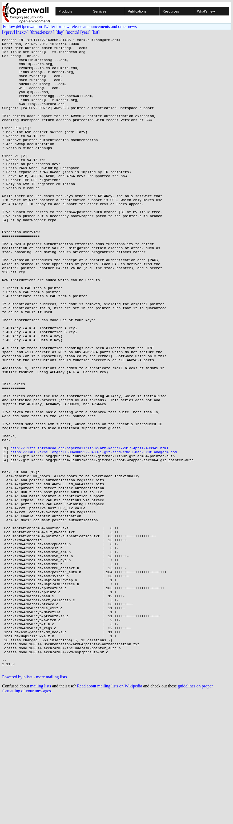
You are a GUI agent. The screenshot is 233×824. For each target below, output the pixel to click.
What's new (206, 11)
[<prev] (8, 32)
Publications (137, 11)
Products (65, 11)
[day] (60, 32)
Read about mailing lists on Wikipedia (109, 812)
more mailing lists (51, 803)
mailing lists (40, 812)
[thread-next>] (42, 32)
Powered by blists (17, 803)
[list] (95, 32)
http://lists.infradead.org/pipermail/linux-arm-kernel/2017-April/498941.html (89, 530)
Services (99, 11)
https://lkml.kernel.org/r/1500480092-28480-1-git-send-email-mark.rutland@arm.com (93, 535)
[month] (72, 32)
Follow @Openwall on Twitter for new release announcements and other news (70, 26)
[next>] (22, 32)
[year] (85, 32)
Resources (170, 11)
